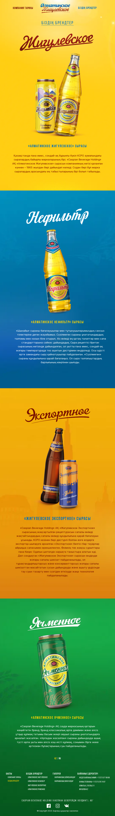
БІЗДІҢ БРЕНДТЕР (87, 8)
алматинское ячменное (36, 789)
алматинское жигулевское (38, 777)
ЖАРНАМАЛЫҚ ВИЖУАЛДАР (64, 781)
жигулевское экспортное (37, 785)
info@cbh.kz (83, 789)
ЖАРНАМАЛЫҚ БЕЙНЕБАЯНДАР (65, 777)
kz (55, 758)
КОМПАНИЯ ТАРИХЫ (23, 8)
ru (60, 758)
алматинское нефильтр (36, 781)
